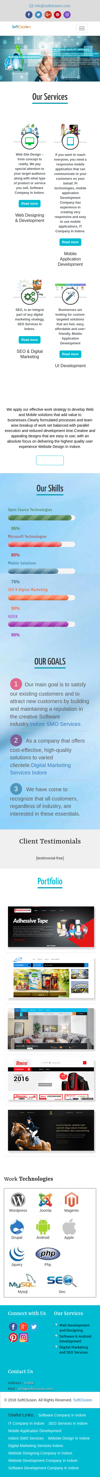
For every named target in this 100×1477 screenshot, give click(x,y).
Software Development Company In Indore (43, 1468)
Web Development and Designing (74, 1328)
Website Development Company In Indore (43, 1460)
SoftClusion (83, 1400)
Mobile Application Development (70, 259)
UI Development (70, 365)
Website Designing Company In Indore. (40, 1453)
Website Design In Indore (69, 1438)
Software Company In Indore (62, 1415)
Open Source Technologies (30, 509)
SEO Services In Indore (68, 1423)
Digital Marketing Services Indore (35, 1446)
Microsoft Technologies (27, 536)
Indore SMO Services (55, 724)
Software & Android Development (75, 1339)
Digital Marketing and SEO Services (73, 1350)
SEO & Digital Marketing (28, 589)
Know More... (50, 460)
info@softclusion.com (50, 6)
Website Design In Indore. (59, 446)
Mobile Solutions (22, 563)
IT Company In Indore (26, 1423)
